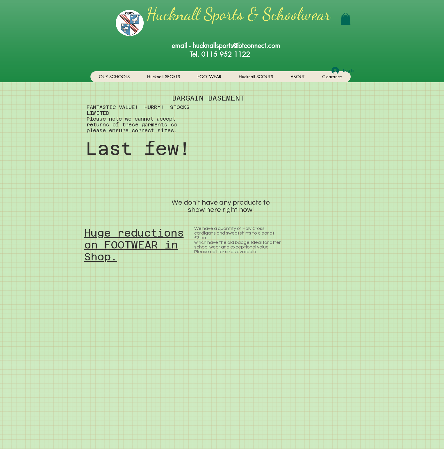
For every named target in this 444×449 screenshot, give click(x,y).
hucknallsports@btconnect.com (236, 45)
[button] (345, 19)
